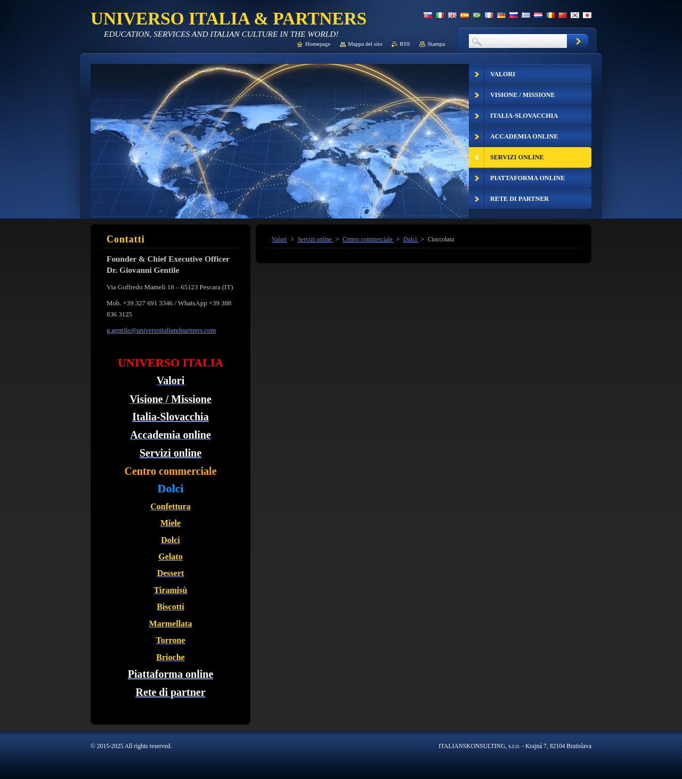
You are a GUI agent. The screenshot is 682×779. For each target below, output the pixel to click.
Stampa (436, 43)
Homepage (317, 43)
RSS (405, 43)
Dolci (410, 239)
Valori (279, 239)
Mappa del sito (365, 43)
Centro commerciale (368, 239)
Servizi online (315, 239)
